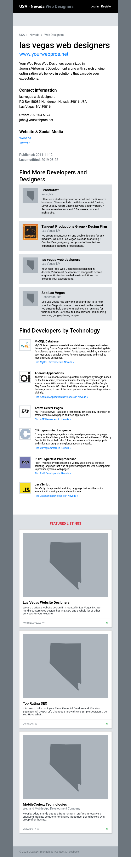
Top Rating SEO (35, 703)
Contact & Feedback (67, 851)
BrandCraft (50, 190)
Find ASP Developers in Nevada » (53, 419)
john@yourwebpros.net (36, 120)
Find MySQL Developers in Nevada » (54, 362)
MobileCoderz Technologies (45, 804)
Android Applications (49, 373)
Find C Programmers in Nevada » (53, 448)
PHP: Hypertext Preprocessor (55, 459)
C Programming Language (53, 430)
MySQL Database (46, 341)
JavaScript (42, 484)
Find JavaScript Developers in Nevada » (56, 495)
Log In (95, 6)
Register (106, 6)
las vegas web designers (60, 259)
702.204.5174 (40, 115)
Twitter (24, 143)
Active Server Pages (49, 408)
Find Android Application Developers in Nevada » (61, 397)
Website (25, 138)
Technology (46, 851)
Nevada (52, 6)
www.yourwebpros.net (43, 54)
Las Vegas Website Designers (46, 602)
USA (23, 6)
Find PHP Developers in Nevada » (53, 473)
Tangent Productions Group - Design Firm (74, 226)
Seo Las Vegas (53, 293)
